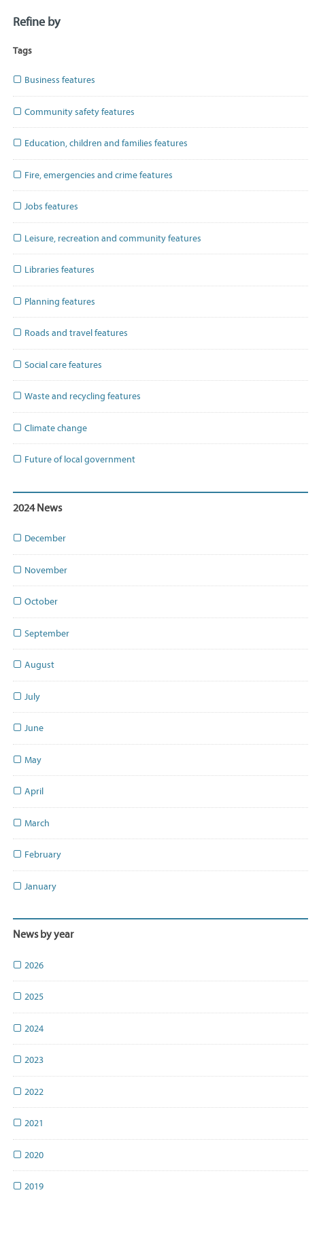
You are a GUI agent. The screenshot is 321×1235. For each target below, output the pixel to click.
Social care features (57, 365)
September (41, 633)
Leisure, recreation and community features (107, 238)
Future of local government (74, 459)
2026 (28, 965)
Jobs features (45, 206)
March (31, 823)
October (35, 601)
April (28, 791)
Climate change (50, 428)
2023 (28, 1060)
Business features (54, 80)
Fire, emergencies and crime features (93, 175)
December (39, 538)
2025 (28, 996)
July (26, 697)
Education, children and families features (100, 143)
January (34, 886)
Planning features (54, 301)
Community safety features (74, 112)
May (27, 760)
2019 (28, 1186)
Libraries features (54, 269)
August (33, 665)
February (37, 854)
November (40, 570)
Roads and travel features (70, 333)
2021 (28, 1123)
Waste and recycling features (77, 396)
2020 (28, 1155)
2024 (28, 1028)
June (28, 728)
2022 (28, 1092)
